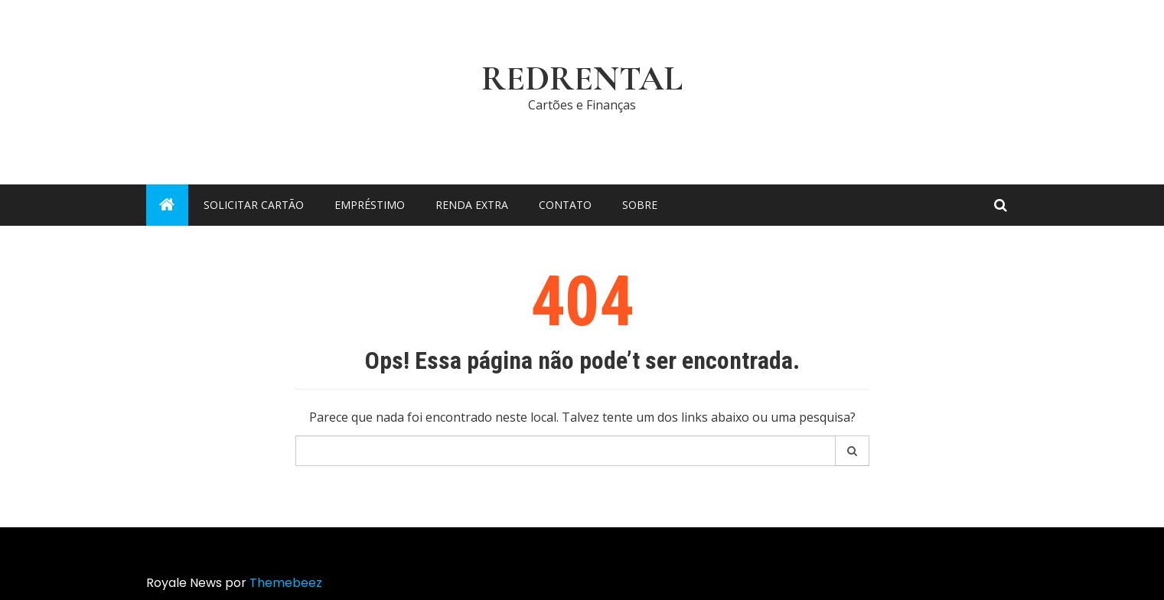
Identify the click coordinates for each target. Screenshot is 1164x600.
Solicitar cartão (254, 204)
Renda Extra (471, 204)
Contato (565, 204)
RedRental (582, 78)
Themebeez (285, 583)
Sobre (639, 204)
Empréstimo (369, 204)
